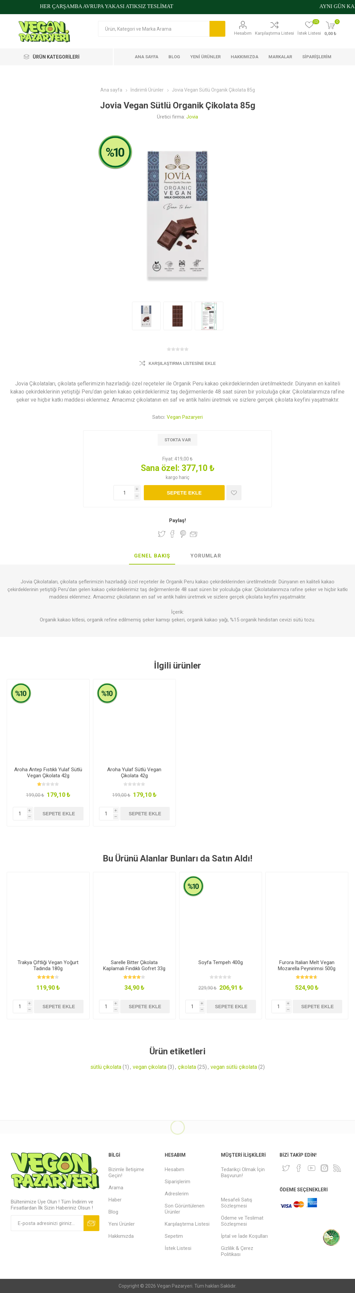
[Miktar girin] (127, 492)
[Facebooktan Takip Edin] (298, 1168)
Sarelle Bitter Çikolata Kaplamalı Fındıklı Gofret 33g (134, 965)
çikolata (187, 1067)
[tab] (152, 556)
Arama (217, 29)
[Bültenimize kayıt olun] (47, 1223)
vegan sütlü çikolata (234, 1067)
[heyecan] (286, 1168)
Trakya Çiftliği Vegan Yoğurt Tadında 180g (48, 965)
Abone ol (91, 1223)
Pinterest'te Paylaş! (183, 534)
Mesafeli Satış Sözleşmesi (236, 1203)
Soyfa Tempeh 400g (220, 962)
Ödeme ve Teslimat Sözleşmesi (242, 1221)
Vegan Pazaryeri (185, 417)
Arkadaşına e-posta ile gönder (193, 534)
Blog (113, 1212)
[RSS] (337, 1168)
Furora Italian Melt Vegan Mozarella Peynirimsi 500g (306, 965)
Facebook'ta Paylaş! (172, 534)
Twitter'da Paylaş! (161, 534)
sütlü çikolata (105, 1067)
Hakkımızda (121, 1236)
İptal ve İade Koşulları (244, 1236)
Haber (115, 1200)
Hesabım (243, 33)
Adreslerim (177, 1194)
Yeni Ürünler (121, 1224)
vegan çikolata (149, 1067)
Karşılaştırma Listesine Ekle (182, 363)
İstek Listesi (178, 1248)
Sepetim (174, 1236)
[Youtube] (311, 1168)
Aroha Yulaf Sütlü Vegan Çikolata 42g (134, 773)
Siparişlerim (177, 1182)
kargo (172, 477)
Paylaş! (177, 520)
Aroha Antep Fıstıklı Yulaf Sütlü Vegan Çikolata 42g (48, 773)
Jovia (192, 117)
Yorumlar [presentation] (205, 556)
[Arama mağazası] (153, 29)
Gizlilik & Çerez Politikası (237, 1251)
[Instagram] (324, 1168)
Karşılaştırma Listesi (274, 33)
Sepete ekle (184, 493)
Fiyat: (167, 459)
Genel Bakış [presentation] (152, 556)
